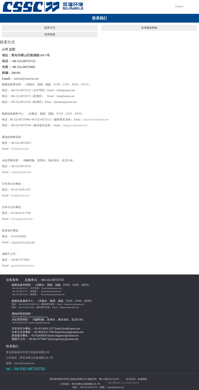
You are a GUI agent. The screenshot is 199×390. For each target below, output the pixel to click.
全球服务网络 (149, 27)
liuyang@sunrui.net (22, 218)
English (179, 6)
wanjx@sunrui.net (21, 172)
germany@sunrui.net (22, 265)
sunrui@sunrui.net (26, 78)
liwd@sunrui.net (20, 195)
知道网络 (142, 379)
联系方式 (49, 27)
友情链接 (49, 34)
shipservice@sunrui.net (96, 119)
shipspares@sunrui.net (75, 125)
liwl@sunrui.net (20, 148)
